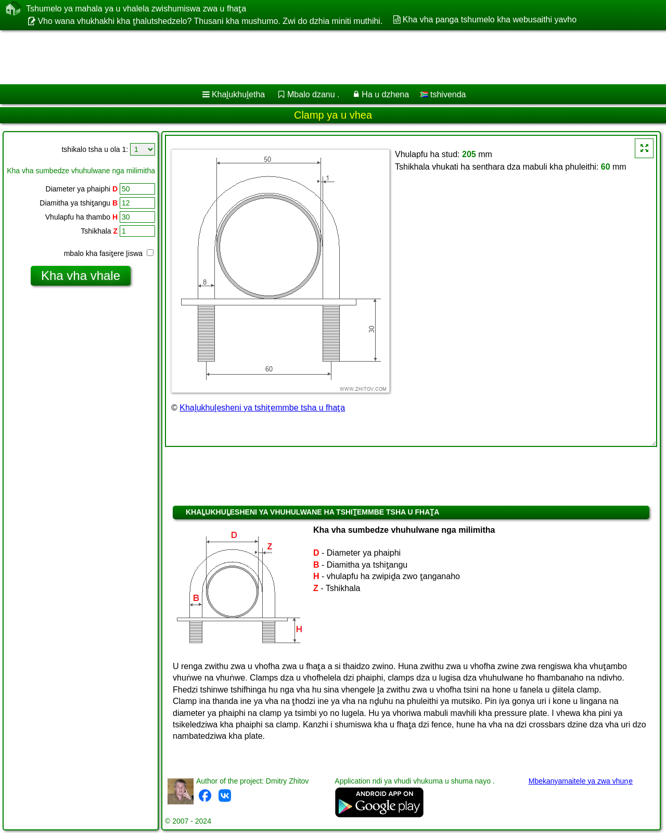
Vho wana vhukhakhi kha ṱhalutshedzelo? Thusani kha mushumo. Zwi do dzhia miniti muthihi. (209, 21)
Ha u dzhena (385, 94)
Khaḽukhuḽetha (238, 94)
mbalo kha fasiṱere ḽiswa (108, 253)
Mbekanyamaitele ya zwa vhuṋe (581, 781)
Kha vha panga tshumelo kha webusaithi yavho (490, 19)
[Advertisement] (316, 57)
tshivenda (443, 94)
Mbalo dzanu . (313, 94)
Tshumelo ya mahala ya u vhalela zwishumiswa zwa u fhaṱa (136, 8)
